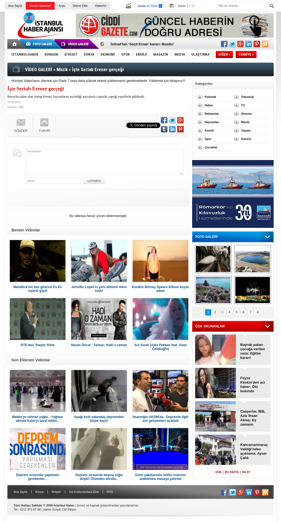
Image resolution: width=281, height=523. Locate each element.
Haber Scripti (52, 509)
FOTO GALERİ (206, 237)
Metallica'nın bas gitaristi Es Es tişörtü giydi (37, 289)
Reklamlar (212, 113)
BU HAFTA (232, 472)
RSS (110, 491)
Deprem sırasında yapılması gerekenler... (37, 477)
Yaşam (246, 130)
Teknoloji (247, 96)
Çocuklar (211, 147)
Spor (208, 139)
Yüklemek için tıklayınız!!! (167, 81)
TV (243, 105)
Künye (39, 491)
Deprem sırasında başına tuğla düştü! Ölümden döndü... (99, 477)
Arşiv (61, 5)
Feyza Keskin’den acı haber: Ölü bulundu (252, 384)
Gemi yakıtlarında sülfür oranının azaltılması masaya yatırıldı (160, 477)
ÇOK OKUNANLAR (209, 326)
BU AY (246, 472)
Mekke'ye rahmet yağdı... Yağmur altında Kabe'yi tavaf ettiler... (37, 419)
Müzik (245, 122)
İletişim (56, 491)
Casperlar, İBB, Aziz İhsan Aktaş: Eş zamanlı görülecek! (253, 418)
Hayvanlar (212, 122)
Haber (209, 105)
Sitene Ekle (80, 5)
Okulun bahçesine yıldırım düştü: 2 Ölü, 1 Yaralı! (151, 44)
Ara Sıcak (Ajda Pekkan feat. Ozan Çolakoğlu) (160, 347)
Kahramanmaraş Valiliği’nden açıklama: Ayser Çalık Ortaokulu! (253, 451)
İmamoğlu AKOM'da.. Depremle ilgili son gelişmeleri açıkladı (160, 419)
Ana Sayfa (15, 5)
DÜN (218, 472)
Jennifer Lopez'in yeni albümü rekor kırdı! (99, 289)
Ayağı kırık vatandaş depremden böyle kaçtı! (99, 419)
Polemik (210, 96)
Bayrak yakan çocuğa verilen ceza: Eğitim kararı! (252, 351)
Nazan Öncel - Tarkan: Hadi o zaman (99, 345)
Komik (209, 130)
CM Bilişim (69, 509)
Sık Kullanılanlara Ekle (84, 491)
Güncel (246, 139)
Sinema (246, 113)
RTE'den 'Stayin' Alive (38, 345)
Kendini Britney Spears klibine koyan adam (160, 289)
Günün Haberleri (40, 5)
